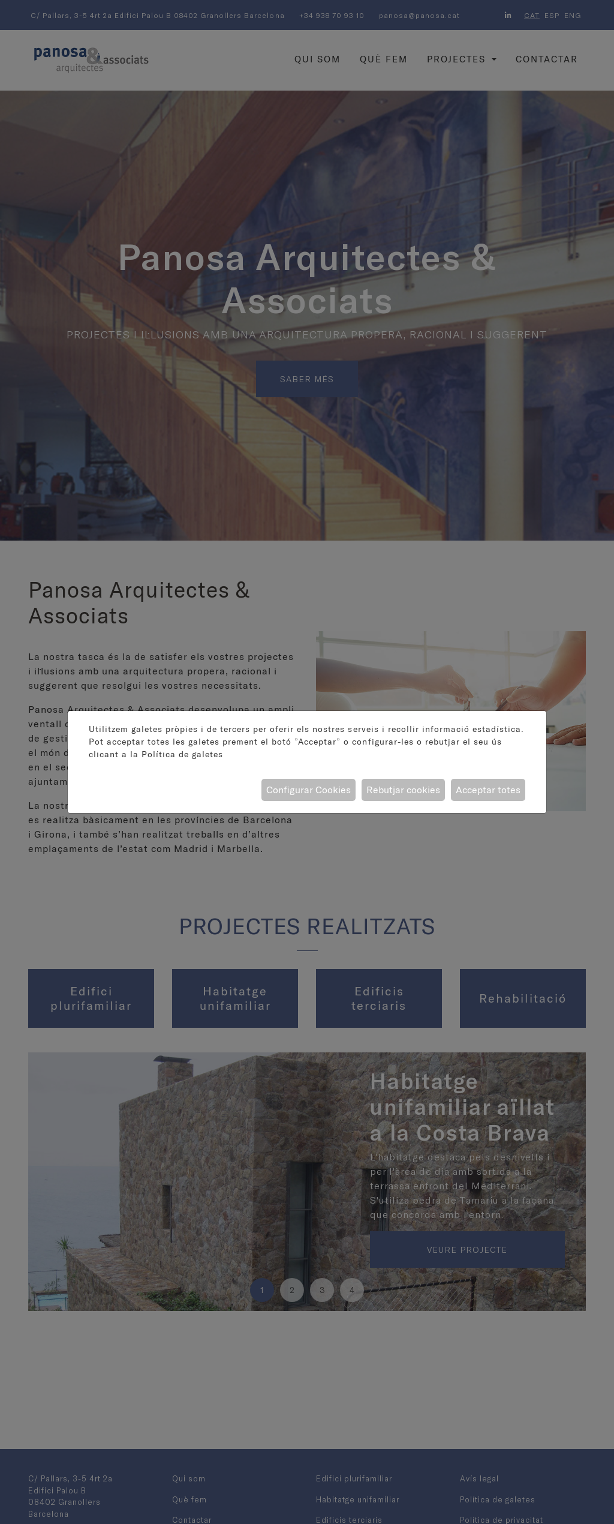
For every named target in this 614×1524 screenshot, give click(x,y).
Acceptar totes (488, 790)
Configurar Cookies (308, 790)
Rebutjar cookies (403, 790)
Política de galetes (182, 754)
